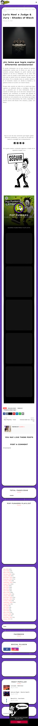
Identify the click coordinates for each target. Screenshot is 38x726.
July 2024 (5, 606)
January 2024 (6, 616)
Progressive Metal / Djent (12, 9)
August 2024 (6, 604)
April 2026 (6, 571)
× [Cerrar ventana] (27, 704)
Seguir (19, 722)
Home (4, 9)
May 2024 (6, 609)
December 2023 (7, 617)
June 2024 (6, 607)
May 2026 (6, 569)
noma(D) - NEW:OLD (17, 685)
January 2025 (6, 596)
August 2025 (6, 584)
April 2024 (6, 611)
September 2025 (7, 582)
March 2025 (6, 592)
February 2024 (7, 614)
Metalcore (20, 408)
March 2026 (6, 572)
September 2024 (7, 602)
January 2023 (6, 619)
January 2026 (7, 576)
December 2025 (7, 577)
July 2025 (5, 586)
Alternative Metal (12, 408)
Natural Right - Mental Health (20, 692)
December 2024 (7, 597)
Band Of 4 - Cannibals (17, 698)
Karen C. (22, 426)
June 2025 (6, 587)
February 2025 (7, 594)
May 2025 (6, 589)
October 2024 (7, 601)
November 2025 (7, 579)
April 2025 (6, 591)
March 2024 (6, 612)
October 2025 (7, 581)
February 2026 (7, 574)
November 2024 (7, 599)
